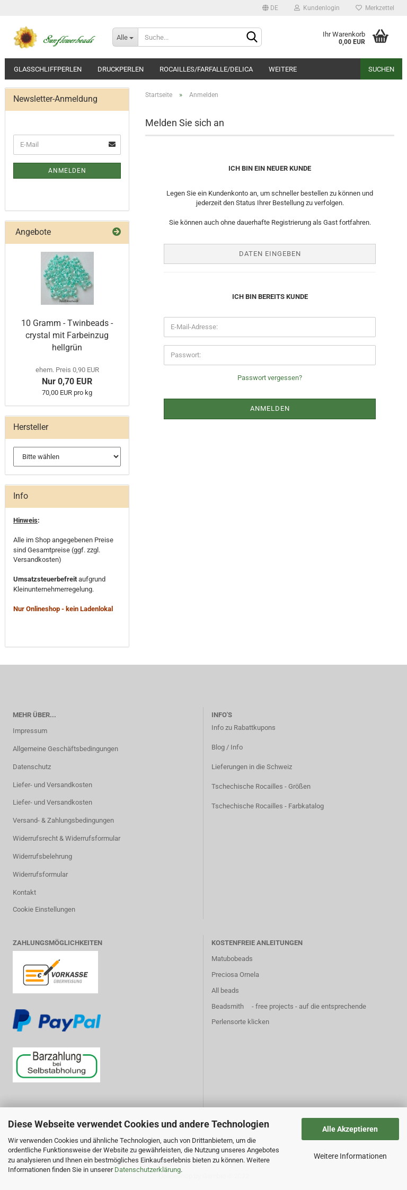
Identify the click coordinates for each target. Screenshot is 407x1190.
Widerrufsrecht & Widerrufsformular (66, 838)
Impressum (30, 731)
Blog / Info (227, 747)
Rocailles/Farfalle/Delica (206, 69)
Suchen (381, 69)
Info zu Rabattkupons (243, 727)
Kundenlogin (317, 8)
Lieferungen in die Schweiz (251, 767)
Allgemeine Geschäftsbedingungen (65, 749)
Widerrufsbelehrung (42, 856)
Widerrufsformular (40, 874)
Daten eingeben (270, 254)
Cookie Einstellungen (44, 909)
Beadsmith (227, 1006)
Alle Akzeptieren (350, 1129)
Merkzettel (375, 8)
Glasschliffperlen (48, 69)
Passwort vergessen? (269, 378)
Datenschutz (32, 767)
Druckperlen (121, 69)
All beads (225, 990)
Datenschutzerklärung (147, 1170)
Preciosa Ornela (235, 975)
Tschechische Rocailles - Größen (261, 786)
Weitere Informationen (350, 1156)
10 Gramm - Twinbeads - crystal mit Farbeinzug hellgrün (67, 335)
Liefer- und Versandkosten (52, 785)
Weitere (283, 69)
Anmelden (67, 170)
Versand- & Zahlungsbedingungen (63, 820)
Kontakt (24, 892)
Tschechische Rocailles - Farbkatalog (267, 806)
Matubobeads (232, 959)
